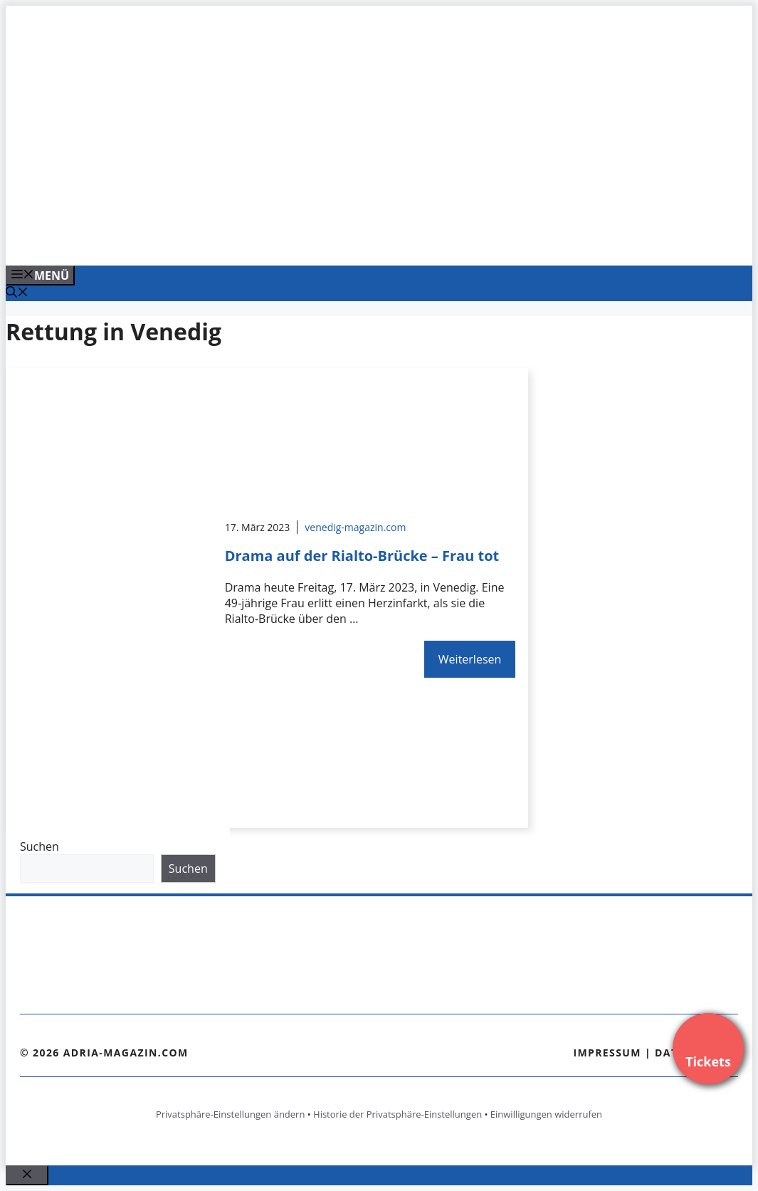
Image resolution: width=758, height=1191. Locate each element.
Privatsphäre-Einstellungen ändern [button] (230, 1114)
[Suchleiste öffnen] (17, 293)
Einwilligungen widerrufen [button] (546, 1114)
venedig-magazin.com (355, 527)
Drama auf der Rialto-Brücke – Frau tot (362, 555)
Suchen (39, 846)
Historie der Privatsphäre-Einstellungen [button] (397, 1114)
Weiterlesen (469, 659)
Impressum (607, 1052)
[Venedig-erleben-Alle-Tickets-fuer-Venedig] (293, 239)
